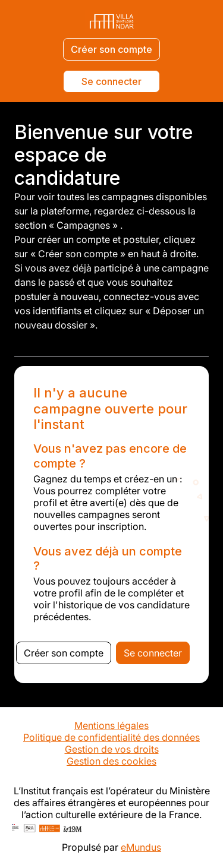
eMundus (141, 847)
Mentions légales (111, 725)
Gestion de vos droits (112, 749)
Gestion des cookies (111, 761)
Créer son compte (111, 49)
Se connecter (111, 81)
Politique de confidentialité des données (111, 737)
